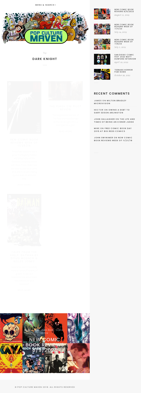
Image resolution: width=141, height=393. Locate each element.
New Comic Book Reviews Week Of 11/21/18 (113, 139)
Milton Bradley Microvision (110, 102)
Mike (97, 128)
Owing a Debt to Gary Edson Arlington (112, 111)
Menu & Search (45, 5)
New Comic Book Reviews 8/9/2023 (45, 344)
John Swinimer (103, 137)
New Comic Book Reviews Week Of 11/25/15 (24, 140)
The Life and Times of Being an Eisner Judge (114, 120)
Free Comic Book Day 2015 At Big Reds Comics (113, 130)
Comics (59, 330)
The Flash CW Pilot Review (65, 105)
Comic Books (48, 330)
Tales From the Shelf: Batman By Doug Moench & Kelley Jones (24, 255)
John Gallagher (104, 119)
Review (44, 333)
